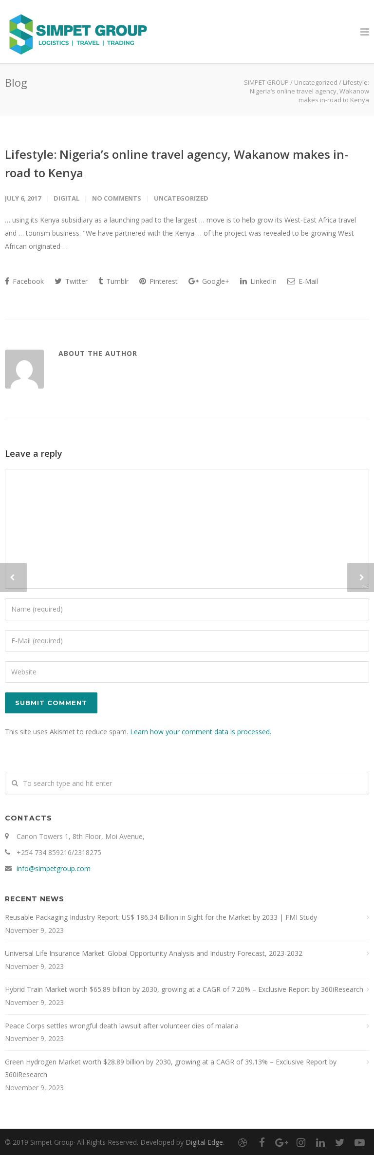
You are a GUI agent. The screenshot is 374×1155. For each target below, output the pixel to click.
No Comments (116, 198)
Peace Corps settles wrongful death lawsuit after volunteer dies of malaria (122, 1025)
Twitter (71, 281)
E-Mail (302, 281)
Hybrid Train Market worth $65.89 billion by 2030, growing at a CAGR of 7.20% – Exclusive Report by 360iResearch (184, 989)
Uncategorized (315, 82)
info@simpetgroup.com (54, 868)
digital (66, 198)
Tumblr (113, 281)
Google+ (208, 281)
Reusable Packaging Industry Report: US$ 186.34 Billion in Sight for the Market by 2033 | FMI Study (161, 917)
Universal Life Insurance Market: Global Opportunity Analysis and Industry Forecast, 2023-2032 (153, 953)
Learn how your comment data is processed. (200, 731)
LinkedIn (258, 281)
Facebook (24, 281)
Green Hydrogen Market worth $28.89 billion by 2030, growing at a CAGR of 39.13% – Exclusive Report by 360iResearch (171, 1068)
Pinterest (158, 281)
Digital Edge (204, 1142)
